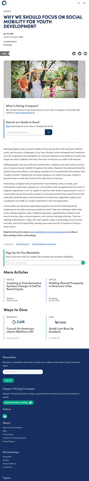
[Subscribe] (83, 263)
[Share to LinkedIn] (74, 53)
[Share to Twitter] (79, 53)
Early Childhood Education (44, 244)
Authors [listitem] (6, 460)
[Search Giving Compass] (79, 3)
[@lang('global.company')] (4, 3)
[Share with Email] (85, 53)
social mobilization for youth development (49, 231)
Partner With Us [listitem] (9, 463)
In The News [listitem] (8, 434)
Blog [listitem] (5, 431)
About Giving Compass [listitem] (12, 427)
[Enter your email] (45, 262)
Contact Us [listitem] (7, 467)
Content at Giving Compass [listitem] (14, 437)
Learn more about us (25, 112)
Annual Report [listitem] (9, 441)
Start (8, 126)
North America (23, 244)
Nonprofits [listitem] (7, 456)
